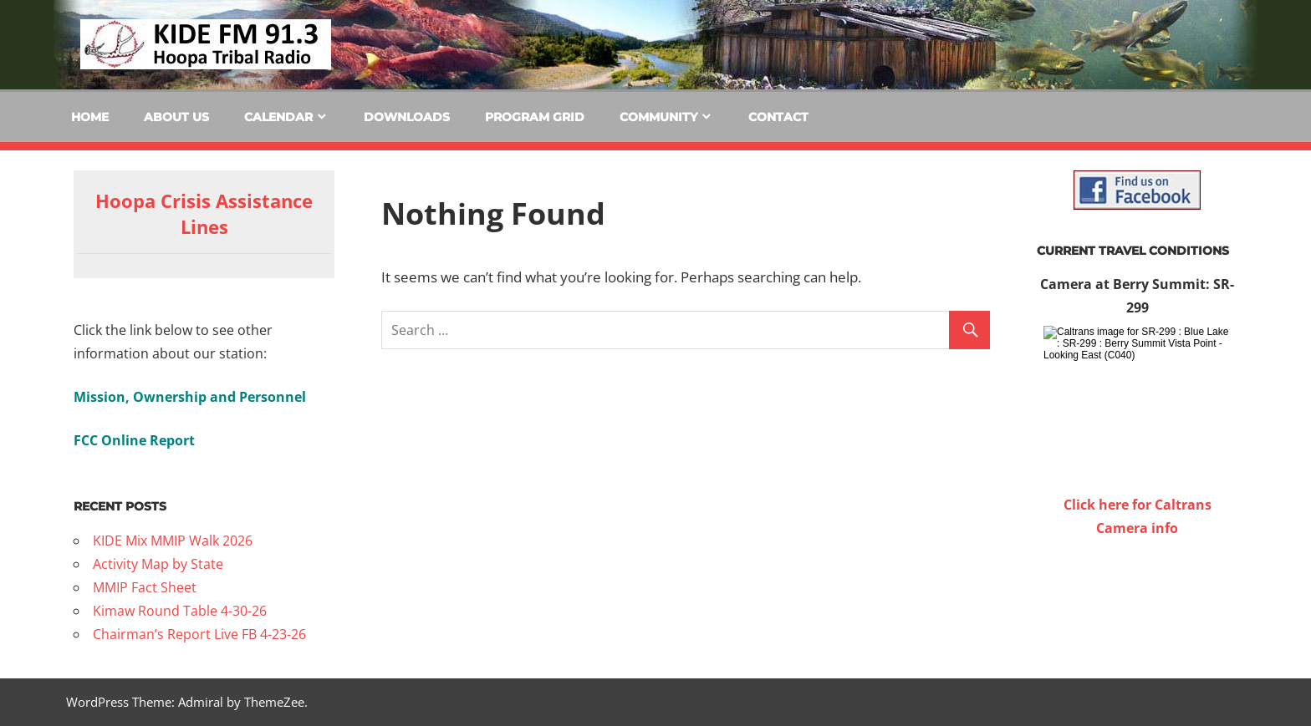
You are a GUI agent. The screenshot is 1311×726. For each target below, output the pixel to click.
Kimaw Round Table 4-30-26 (180, 611)
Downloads (407, 116)
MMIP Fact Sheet (144, 587)
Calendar (278, 116)
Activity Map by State (158, 564)
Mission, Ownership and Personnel (190, 397)
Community (658, 116)
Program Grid (534, 116)
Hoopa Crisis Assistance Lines (204, 213)
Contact (778, 116)
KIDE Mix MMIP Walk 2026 (173, 540)
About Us (176, 116)
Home (90, 116)
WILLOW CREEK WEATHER (1137, 602)
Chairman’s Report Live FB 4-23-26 (199, 634)
